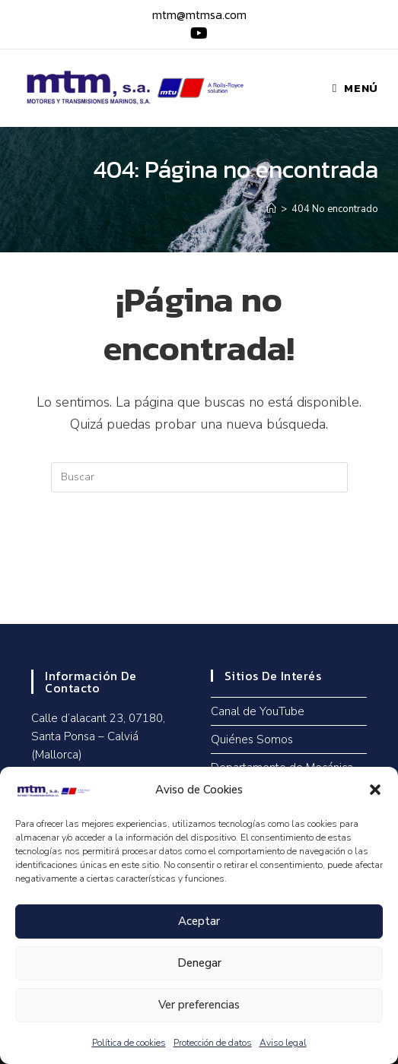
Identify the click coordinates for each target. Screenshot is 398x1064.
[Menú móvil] (355, 88)
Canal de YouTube (257, 711)
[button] (375, 789)
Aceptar (199, 921)
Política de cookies (129, 1043)
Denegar (199, 963)
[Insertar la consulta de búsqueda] (199, 477)
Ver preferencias (199, 1004)
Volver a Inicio (199, 554)
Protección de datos (213, 1043)
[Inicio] (271, 209)
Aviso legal (283, 1043)
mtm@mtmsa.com (199, 14)
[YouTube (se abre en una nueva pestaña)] (197, 33)
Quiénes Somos (252, 739)
